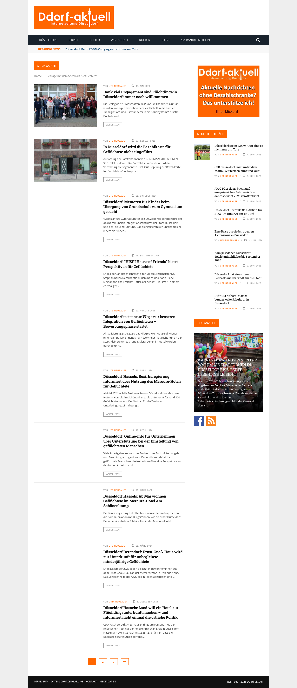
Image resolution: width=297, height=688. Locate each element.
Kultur (144, 40)
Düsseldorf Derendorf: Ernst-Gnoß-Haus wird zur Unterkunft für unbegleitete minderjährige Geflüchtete (143, 556)
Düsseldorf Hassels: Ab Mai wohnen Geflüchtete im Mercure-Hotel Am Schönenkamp (134, 501)
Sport (165, 40)
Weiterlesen (113, 124)
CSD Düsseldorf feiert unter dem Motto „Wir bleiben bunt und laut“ (237, 169)
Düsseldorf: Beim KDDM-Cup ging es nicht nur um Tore (101, 49)
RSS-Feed (232, 681)
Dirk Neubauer (118, 601)
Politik (95, 40)
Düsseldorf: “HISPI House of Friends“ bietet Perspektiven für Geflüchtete (140, 264)
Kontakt (91, 681)
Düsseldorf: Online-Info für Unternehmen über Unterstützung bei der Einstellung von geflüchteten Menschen (140, 441)
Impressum (41, 681)
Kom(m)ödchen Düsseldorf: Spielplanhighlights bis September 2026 (237, 256)
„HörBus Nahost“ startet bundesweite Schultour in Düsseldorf (231, 299)
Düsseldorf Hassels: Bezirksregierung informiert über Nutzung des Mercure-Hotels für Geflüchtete (142, 381)
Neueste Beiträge (210, 134)
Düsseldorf (48, 40)
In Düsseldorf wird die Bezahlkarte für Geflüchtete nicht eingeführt (137, 149)
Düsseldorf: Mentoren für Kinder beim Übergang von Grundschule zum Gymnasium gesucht (142, 206)
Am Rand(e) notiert (195, 40)
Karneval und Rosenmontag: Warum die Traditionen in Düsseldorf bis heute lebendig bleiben (227, 367)
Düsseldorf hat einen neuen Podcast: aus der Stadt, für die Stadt (238, 276)
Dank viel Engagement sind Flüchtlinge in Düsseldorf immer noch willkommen (140, 94)
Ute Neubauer (118, 86)
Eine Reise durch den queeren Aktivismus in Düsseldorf (234, 233)
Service (73, 40)
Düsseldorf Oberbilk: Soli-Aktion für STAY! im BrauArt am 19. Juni (238, 212)
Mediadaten (108, 681)
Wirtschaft (119, 40)
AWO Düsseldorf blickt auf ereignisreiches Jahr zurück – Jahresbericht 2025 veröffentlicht (236, 192)
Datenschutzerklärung (67, 681)
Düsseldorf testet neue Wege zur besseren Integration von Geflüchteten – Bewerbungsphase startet (139, 321)
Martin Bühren (229, 240)
